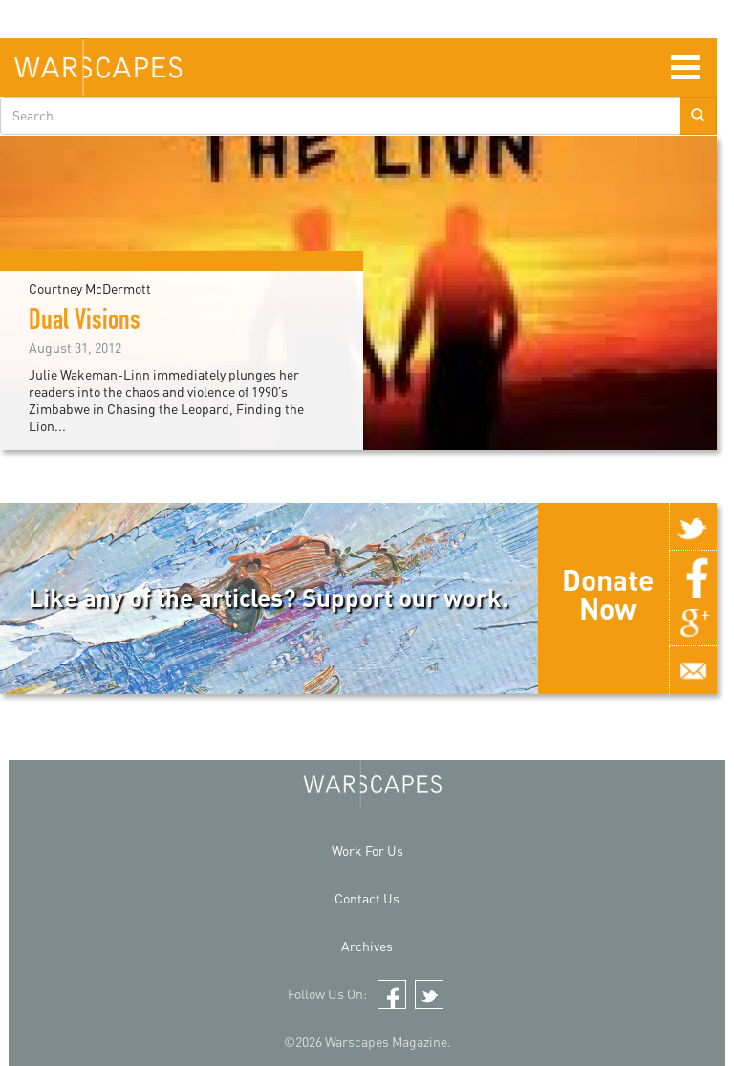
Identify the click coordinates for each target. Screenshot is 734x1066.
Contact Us (367, 898)
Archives (367, 946)
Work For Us (367, 850)
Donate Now (608, 593)
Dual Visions (84, 323)
